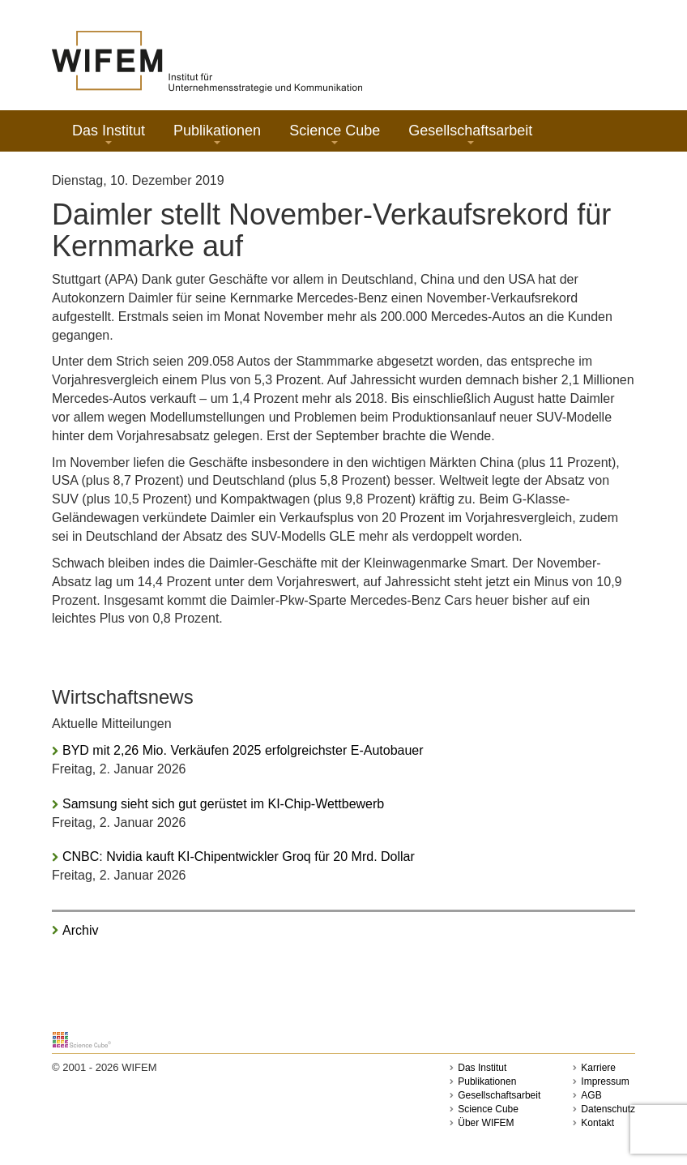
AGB (591, 1095)
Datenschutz (608, 1109)
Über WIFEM (486, 1123)
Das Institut (108, 133)
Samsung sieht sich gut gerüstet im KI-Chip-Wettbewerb (223, 804)
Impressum (605, 1081)
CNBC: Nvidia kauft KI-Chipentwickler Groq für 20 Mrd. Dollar (238, 856)
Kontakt (597, 1123)
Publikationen (217, 133)
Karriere (598, 1067)
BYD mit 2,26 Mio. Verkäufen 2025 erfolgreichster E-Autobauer (243, 750)
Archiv (80, 930)
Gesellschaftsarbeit (470, 133)
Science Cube (334, 133)
